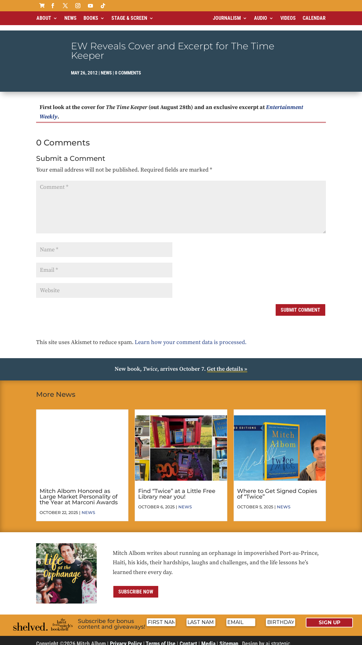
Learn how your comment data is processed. (190, 337)
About (43, 18)
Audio (260, 18)
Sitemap (228, 638)
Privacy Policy (126, 638)
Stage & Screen (129, 18)
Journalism (227, 18)
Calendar (314, 18)
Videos (288, 18)
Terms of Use (161, 638)
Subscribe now (135, 586)
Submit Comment (300, 305)
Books (91, 18)
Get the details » (227, 363)
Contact (188, 638)
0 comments (128, 67)
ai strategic (278, 638)
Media (208, 638)
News (70, 18)
